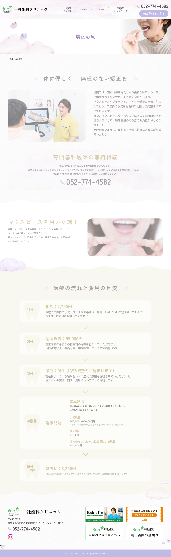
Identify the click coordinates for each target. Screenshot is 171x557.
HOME (10, 58)
